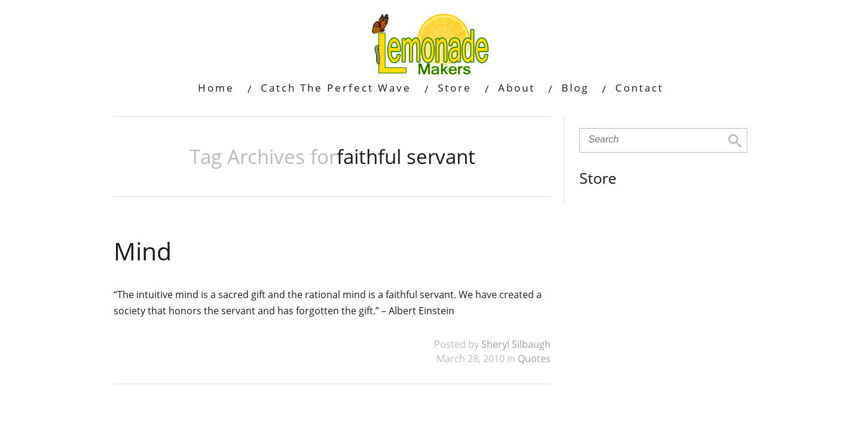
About (516, 88)
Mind (143, 251)
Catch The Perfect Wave (336, 88)
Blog (575, 88)
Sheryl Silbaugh (516, 344)
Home (216, 88)
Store (455, 88)
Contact (639, 88)
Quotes (534, 358)
